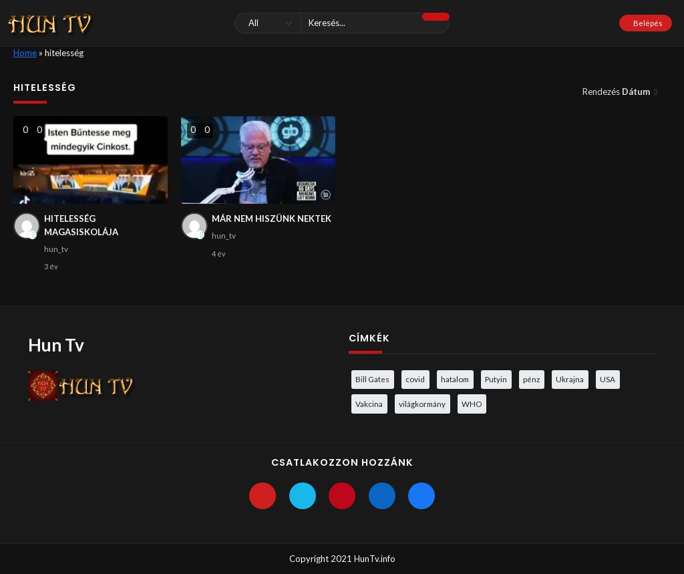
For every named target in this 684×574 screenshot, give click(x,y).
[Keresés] (342, 23)
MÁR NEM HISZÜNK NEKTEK (271, 218)
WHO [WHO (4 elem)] (472, 403)
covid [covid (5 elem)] (415, 379)
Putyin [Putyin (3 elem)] (496, 379)
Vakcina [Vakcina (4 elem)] (369, 403)
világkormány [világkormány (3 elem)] (422, 403)
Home (25, 52)
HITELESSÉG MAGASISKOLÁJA (81, 225)
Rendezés (617, 91)
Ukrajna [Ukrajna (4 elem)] (570, 379)
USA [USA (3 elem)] (607, 379)
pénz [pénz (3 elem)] (531, 379)
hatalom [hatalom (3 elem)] (455, 379)
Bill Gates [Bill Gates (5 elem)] (372, 379)
